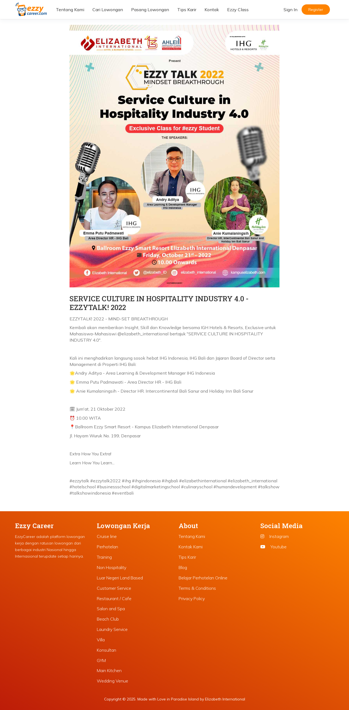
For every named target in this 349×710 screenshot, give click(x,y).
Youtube (273, 546)
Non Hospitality (111, 567)
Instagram (274, 536)
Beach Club (108, 619)
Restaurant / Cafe (114, 598)
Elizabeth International (225, 699)
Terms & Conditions (197, 588)
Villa (101, 639)
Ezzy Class (238, 9)
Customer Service (114, 588)
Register (315, 9)
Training (104, 557)
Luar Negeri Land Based (120, 577)
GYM (101, 660)
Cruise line (107, 536)
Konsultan (106, 650)
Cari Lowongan (107, 9)
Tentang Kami (70, 9)
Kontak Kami (191, 546)
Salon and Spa (111, 608)
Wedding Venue (112, 681)
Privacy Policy (192, 598)
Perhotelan (107, 546)
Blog (183, 567)
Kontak (211, 9)
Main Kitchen (109, 670)
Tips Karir (186, 9)
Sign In (290, 9)
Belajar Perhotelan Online (203, 577)
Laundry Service (112, 629)
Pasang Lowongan (150, 9)
